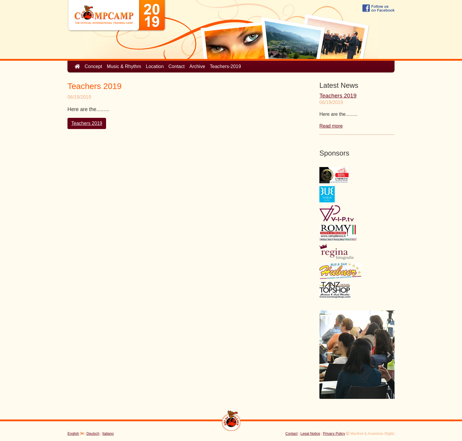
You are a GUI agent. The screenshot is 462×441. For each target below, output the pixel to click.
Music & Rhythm (124, 66)
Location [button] (155, 66)
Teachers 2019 (86, 123)
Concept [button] (93, 66)
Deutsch (93, 434)
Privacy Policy (334, 434)
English (73, 434)
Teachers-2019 (225, 66)
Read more (331, 125)
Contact (177, 66)
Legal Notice (310, 434)
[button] (325, 354)
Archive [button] (197, 66)
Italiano (108, 434)
